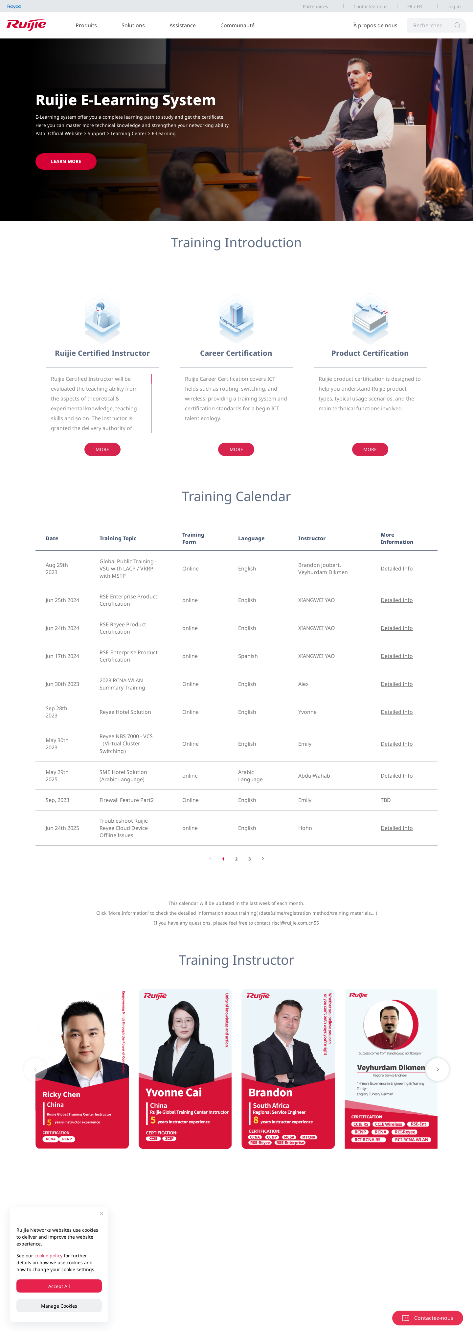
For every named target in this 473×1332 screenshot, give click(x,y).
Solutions (133, 25)
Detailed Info (397, 568)
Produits (86, 25)
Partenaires (315, 6)
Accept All (59, 1286)
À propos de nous (375, 25)
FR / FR (414, 6)
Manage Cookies (59, 1306)
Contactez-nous (370, 6)
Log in (454, 6)
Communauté (237, 25)
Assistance (182, 25)
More (102, 453)
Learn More (66, 161)
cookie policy (48, 1255)
